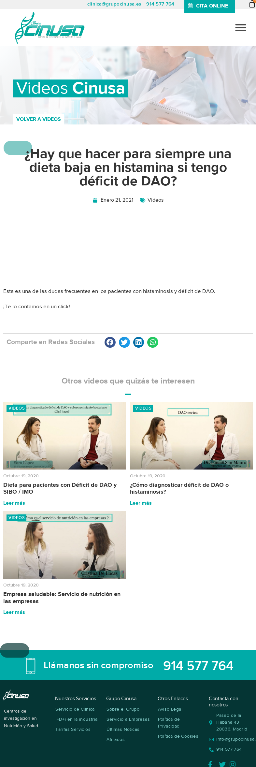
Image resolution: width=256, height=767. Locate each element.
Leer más (14, 503)
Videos (156, 200)
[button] (240, 27)
